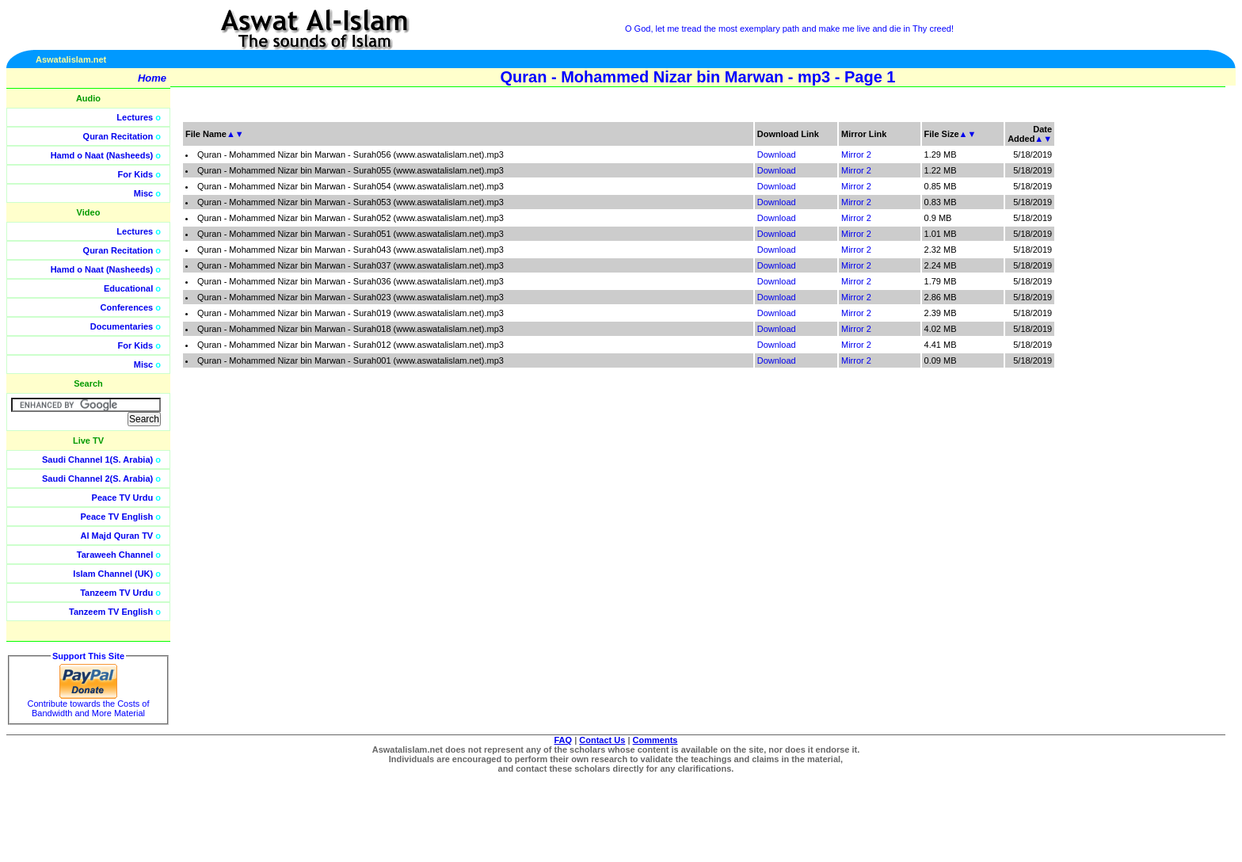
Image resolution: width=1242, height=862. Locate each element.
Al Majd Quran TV (117, 535)
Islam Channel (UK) (113, 573)
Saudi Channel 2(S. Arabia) (97, 478)
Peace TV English (117, 516)
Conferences (127, 307)
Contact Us (602, 740)
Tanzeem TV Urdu (116, 592)
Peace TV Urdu (123, 497)
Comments (655, 740)
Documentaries (121, 326)
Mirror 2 (856, 154)
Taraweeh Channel (115, 554)
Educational (128, 288)
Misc (143, 193)
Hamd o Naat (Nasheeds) (102, 155)
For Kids (136, 174)
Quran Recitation (118, 136)
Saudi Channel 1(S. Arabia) (97, 459)
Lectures (134, 117)
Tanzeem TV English (111, 611)
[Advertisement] (1166, 356)
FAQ (563, 740)
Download (776, 154)
